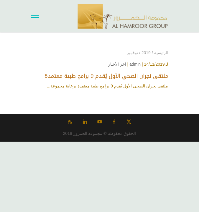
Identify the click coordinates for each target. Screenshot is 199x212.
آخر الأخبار (117, 64)
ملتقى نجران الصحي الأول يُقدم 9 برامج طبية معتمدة (106, 76)
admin (135, 64)
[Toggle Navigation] (35, 16)
